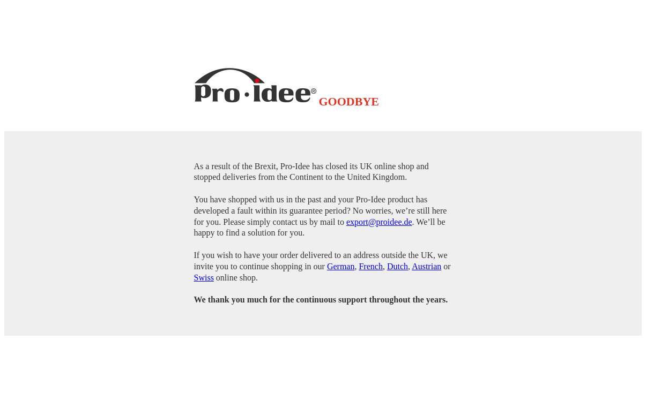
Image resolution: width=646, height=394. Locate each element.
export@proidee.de (379, 221)
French (370, 266)
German (341, 266)
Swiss (204, 277)
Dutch (397, 266)
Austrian (426, 266)
